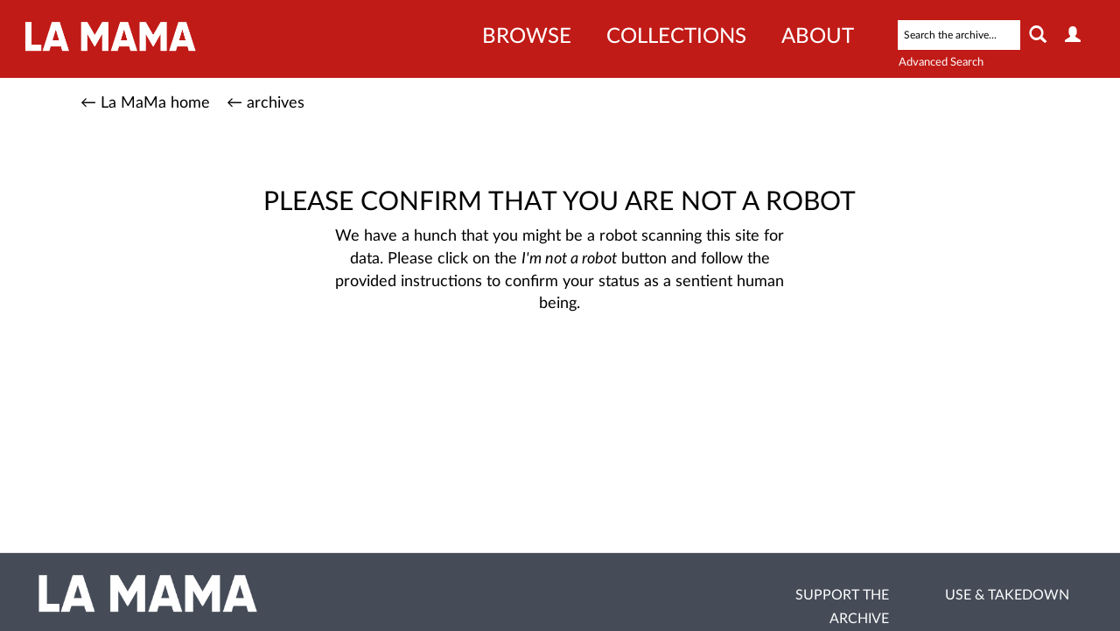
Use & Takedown (1007, 595)
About (817, 36)
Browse (526, 36)
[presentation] (574, 371)
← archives (265, 103)
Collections (676, 36)
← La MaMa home (145, 103)
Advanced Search (941, 62)
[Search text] (959, 35)
